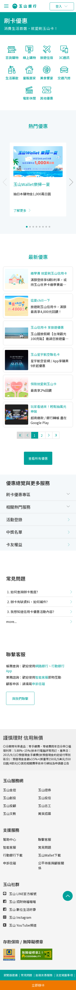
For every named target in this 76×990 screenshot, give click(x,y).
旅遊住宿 (46, 55)
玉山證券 (44, 787)
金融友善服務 (43, 972)
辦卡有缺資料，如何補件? (29, 598)
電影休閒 (29, 96)
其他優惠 (46, 96)
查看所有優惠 (38, 455)
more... (11, 618)
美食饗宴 (46, 75)
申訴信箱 (38, 680)
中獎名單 (14, 529)
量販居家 (29, 75)
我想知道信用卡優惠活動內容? (32, 608)
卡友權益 (14, 542)
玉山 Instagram (17, 914)
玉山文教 (9, 810)
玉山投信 (44, 795)
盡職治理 (30, 979)
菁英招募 (44, 810)
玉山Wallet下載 (49, 852)
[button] (27, 224)
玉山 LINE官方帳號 (19, 890)
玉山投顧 (9, 802)
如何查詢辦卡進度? (24, 589)
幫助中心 (9, 836)
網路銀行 (41, 663)
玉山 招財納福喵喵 (19, 898)
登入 (59, 6)
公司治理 (16, 979)
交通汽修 (64, 75)
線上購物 (29, 55)
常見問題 (44, 844)
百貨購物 (11, 55)
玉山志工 (44, 802)
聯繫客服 (44, 836)
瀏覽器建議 (10, 972)
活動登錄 (14, 517)
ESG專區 (45, 979)
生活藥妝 (11, 75)
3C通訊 (64, 55)
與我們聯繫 (20, 695)
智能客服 (41, 674)
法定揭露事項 (64, 972)
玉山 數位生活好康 (19, 906)
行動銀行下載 (12, 852)
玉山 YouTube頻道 (19, 922)
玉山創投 (9, 795)
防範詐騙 (59, 979)
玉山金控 (9, 787)
